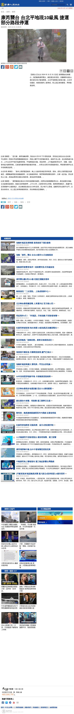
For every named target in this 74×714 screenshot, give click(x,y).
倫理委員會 (53, 707)
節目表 (61, 1)
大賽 (48, 1)
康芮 (9, 202)
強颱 (15, 202)
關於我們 (28, 707)
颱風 (22, 202)
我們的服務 (19, 707)
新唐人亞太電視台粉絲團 (16, 198)
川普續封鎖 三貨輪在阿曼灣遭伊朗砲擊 (54, 8)
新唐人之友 (54, 1)
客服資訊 (36, 707)
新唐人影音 (42, 1)
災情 (28, 202)
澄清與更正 (44, 707)
